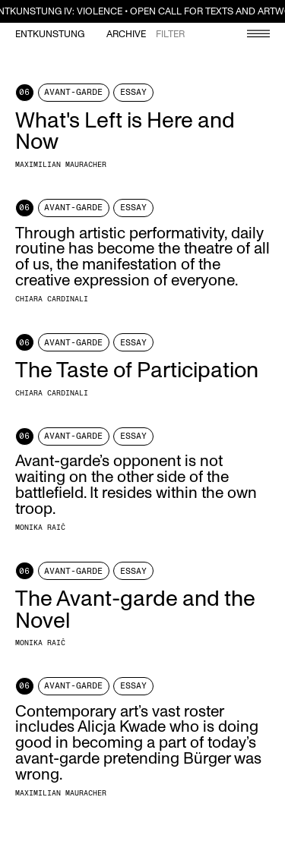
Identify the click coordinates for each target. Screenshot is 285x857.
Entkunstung (49, 34)
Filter (170, 34)
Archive (126, 34)
